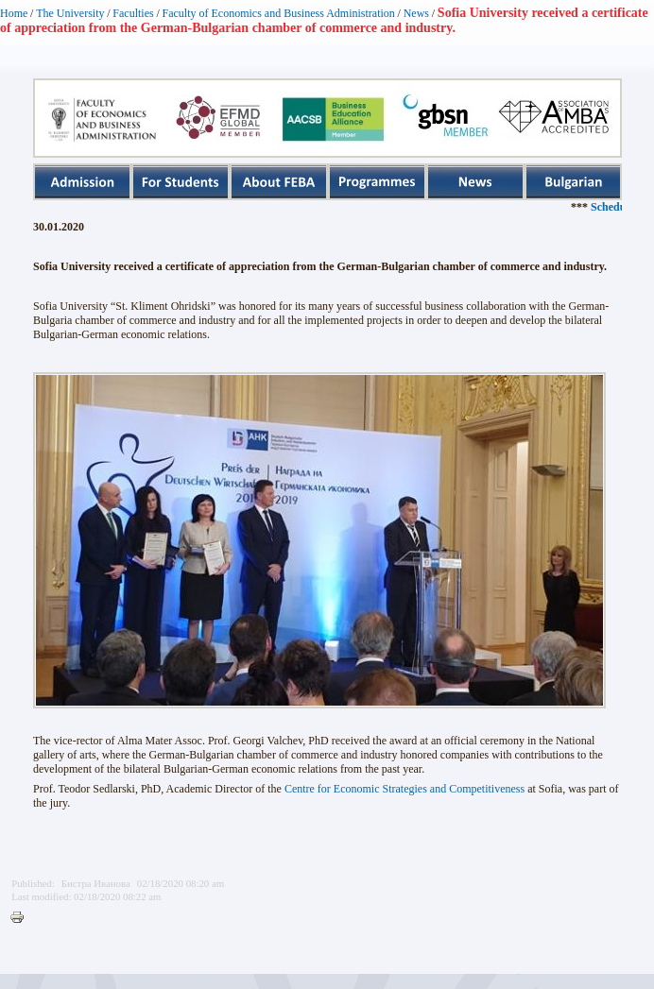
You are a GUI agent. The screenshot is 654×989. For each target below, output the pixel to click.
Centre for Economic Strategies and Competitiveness (404, 788)
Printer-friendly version (21, 918)
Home (13, 13)
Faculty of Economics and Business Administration (279, 13)
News (416, 13)
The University (70, 13)
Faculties (132, 13)
